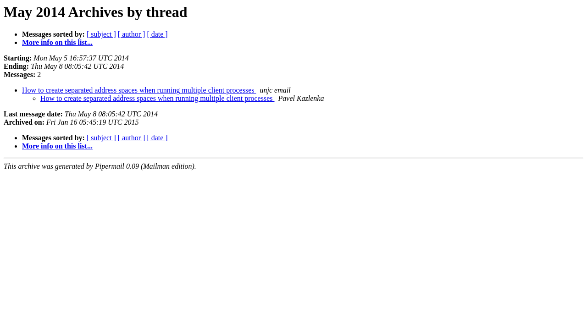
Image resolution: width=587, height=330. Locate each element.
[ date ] (157, 34)
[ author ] (131, 34)
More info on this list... (57, 42)
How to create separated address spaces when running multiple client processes (139, 90)
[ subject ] (101, 34)
